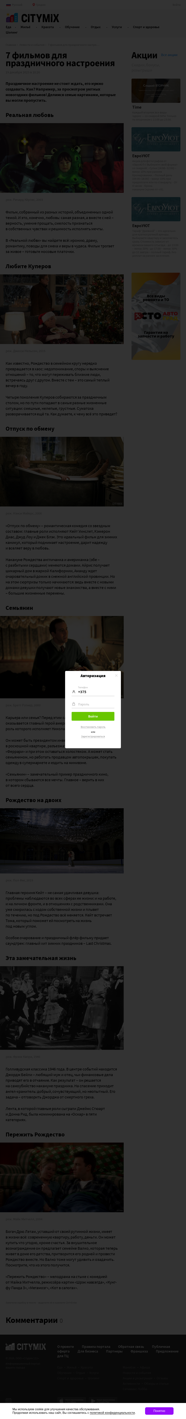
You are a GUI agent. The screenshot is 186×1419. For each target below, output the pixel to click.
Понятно (159, 1410)
